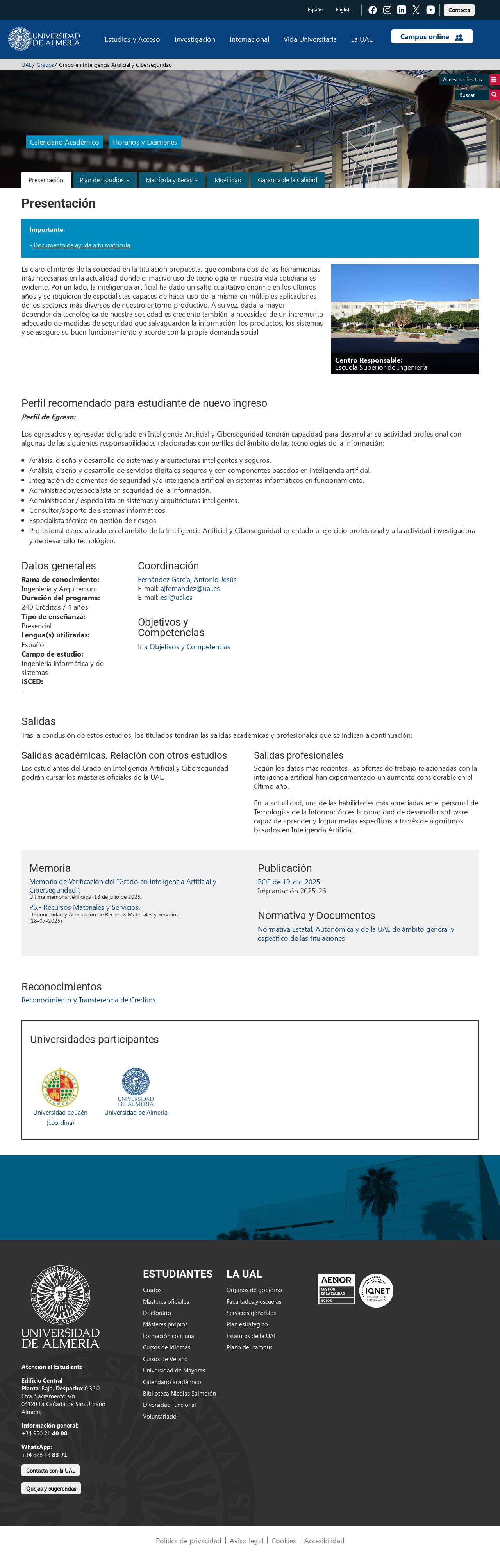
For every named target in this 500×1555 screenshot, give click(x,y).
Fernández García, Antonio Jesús (187, 579)
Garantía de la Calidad (287, 179)
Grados (45, 64)
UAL (26, 64)
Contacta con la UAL (50, 1470)
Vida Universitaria (310, 39)
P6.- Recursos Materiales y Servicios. (84, 907)
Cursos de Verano (165, 1359)
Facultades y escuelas (254, 1301)
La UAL (361, 39)
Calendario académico (172, 1382)
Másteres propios (165, 1324)
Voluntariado (160, 1416)
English (343, 10)
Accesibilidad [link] (324, 1540)
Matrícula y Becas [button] (172, 179)
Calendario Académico (64, 142)
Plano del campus (249, 1347)
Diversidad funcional (169, 1404)
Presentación (46, 179)
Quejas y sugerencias (51, 1488)
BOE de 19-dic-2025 (289, 881)
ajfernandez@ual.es (190, 588)
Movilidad (227, 179)
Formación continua (168, 1336)
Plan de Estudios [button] (104, 179)
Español (316, 10)
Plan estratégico (247, 1324)
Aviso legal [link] (246, 1540)
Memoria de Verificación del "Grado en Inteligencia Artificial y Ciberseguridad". (122, 885)
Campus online (431, 36)
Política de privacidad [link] (188, 1540)
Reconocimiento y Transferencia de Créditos (88, 999)
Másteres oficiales (166, 1301)
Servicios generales (251, 1313)
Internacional (249, 39)
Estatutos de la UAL (252, 1336)
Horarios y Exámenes (145, 142)
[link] (459, 9)
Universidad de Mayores (174, 1370)
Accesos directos (471, 79)
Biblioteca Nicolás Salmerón (179, 1393)
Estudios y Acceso (132, 39)
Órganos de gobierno (254, 1290)
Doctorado (157, 1313)
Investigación (195, 39)
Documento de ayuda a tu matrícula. (82, 245)
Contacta (459, 10)
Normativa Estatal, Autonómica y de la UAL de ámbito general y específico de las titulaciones (356, 933)
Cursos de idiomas (166, 1347)
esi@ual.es (177, 597)
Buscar (479, 95)
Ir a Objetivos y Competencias (184, 646)
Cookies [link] (283, 1540)
